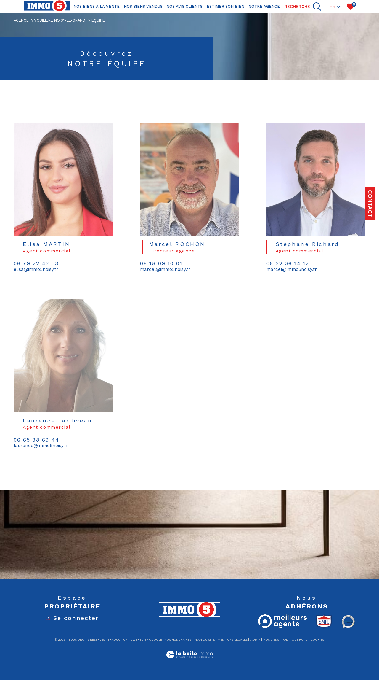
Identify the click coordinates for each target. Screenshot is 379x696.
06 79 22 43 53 (36, 263)
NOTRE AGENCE (264, 6)
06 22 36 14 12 (287, 263)
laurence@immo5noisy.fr (41, 453)
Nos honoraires (178, 639)
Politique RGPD (295, 639)
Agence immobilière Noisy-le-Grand (49, 20)
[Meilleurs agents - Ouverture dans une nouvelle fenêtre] (282, 621)
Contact (370, 203)
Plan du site (204, 639)
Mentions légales (233, 639)
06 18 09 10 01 (161, 263)
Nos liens (271, 639)
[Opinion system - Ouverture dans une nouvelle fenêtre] (348, 621)
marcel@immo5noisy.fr (165, 269)
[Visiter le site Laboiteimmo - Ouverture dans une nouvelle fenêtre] (189, 661)
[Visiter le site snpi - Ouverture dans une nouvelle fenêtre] (324, 621)
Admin (255, 639)
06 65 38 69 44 (36, 448)
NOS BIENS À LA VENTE (96, 6)
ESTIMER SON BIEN (225, 6)
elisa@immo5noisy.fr (36, 269)
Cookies (317, 639)
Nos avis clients (184, 6)
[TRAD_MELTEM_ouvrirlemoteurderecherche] (302, 6)
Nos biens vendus (143, 6)
